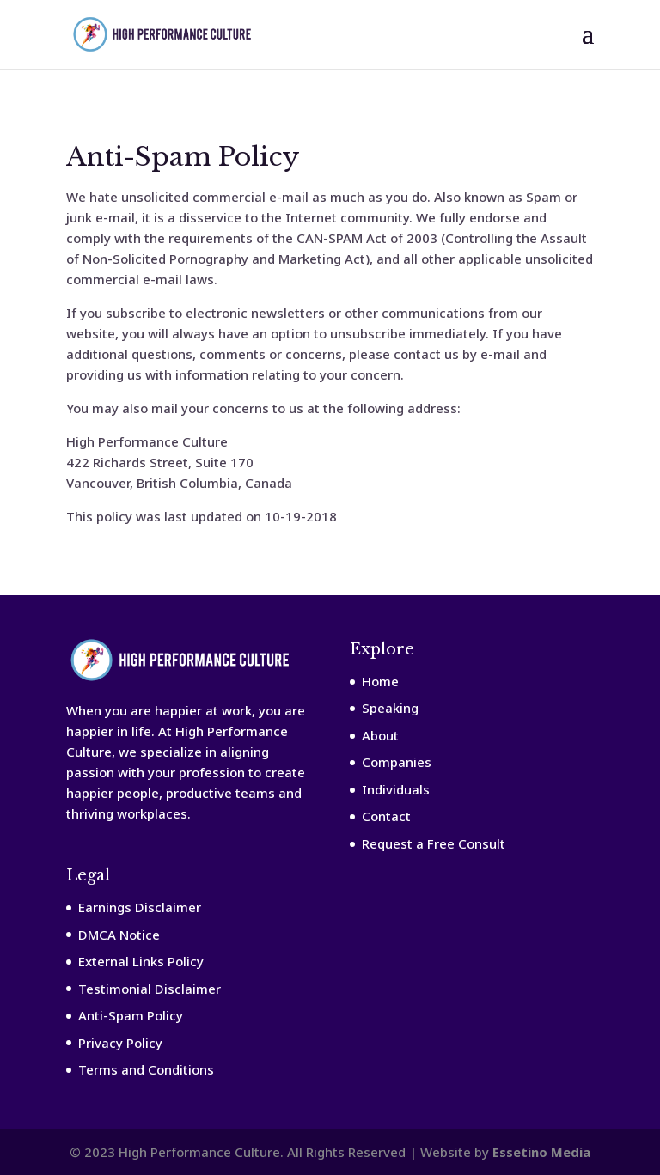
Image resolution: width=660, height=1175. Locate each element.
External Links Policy (141, 961)
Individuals (396, 789)
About (380, 735)
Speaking (390, 707)
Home (380, 681)
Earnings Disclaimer (139, 907)
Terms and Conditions (146, 1069)
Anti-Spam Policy (130, 1015)
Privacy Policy (120, 1042)
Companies (396, 761)
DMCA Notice (119, 934)
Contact (386, 816)
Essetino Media (541, 1151)
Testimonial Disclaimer (149, 988)
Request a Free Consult (433, 843)
